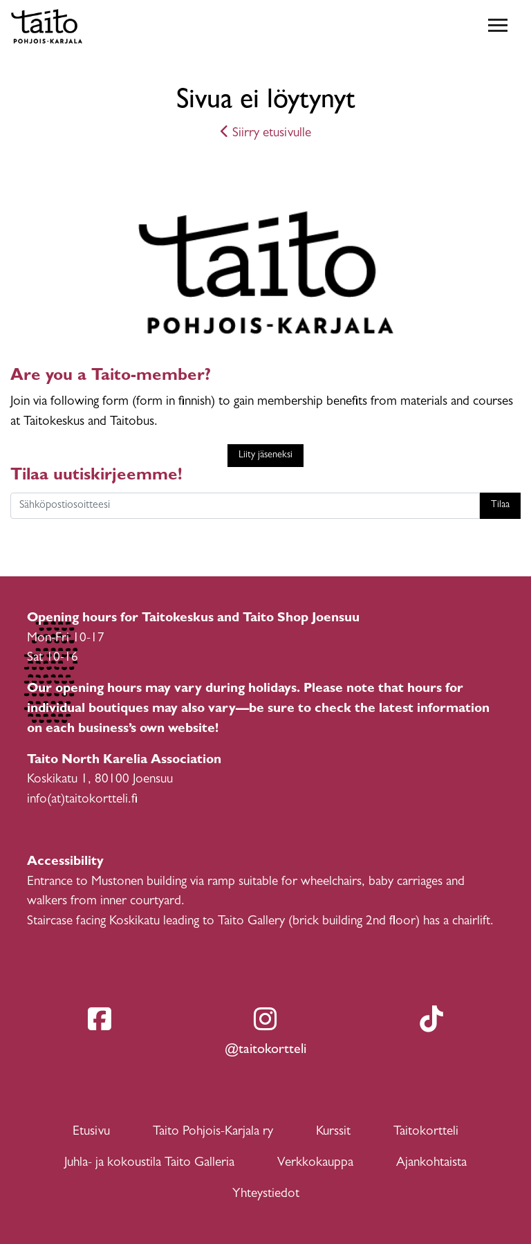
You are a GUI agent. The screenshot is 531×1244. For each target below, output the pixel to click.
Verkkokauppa (315, 1163)
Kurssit (333, 1132)
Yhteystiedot (265, 1194)
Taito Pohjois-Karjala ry (213, 1132)
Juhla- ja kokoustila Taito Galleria (149, 1163)
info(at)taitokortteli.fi (82, 800)
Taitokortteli (425, 1132)
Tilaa (500, 505)
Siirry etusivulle (266, 133)
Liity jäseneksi (265, 455)
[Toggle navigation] (498, 26)
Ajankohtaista (431, 1163)
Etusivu (91, 1132)
